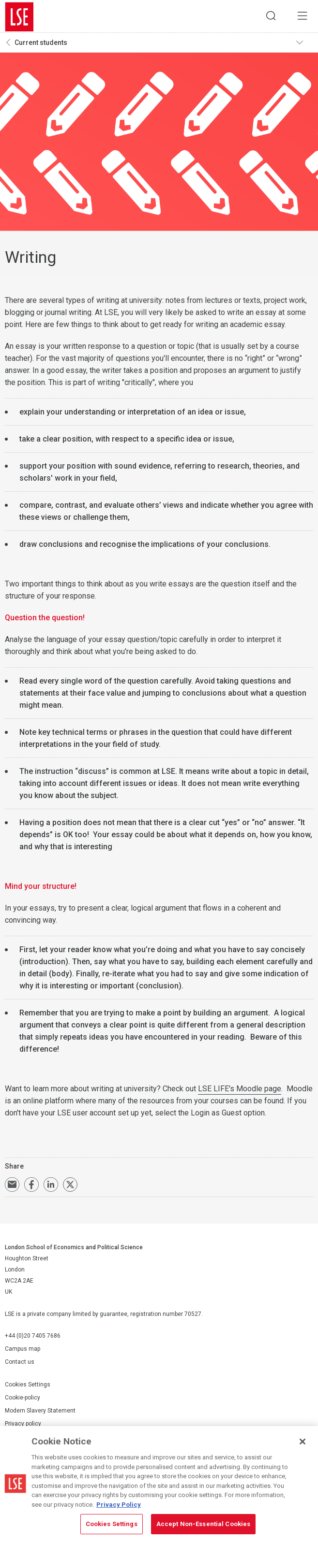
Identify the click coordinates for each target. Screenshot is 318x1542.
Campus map (22, 1350)
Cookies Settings (27, 1386)
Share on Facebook (31, 1186)
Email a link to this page (12, 1186)
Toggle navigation (304, 44)
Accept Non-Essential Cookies (203, 1524)
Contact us (19, 1363)
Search (267, 17)
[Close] (302, 1441)
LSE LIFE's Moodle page (239, 1090)
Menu (301, 17)
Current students (41, 44)
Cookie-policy (22, 1399)
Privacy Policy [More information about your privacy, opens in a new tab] (118, 1504)
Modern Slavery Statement (40, 1412)
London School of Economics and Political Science (19, 16)
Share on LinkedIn (51, 1186)
